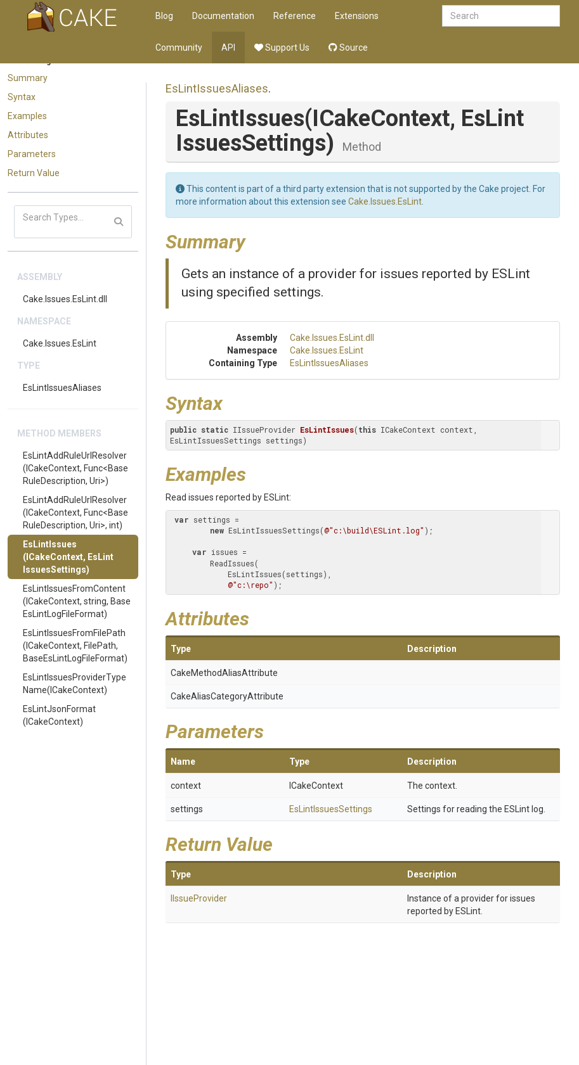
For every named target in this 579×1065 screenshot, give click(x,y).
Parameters (32, 154)
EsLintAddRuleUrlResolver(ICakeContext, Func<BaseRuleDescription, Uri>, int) (75, 512)
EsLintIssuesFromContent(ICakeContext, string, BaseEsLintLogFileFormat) (77, 601)
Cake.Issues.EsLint (59, 343)
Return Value (34, 173)
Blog (164, 16)
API (228, 47)
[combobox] (501, 16)
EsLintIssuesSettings (330, 809)
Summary (28, 78)
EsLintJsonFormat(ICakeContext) (59, 715)
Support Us (281, 47)
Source (348, 47)
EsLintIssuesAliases (62, 388)
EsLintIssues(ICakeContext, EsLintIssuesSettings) (68, 557)
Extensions (357, 16)
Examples (27, 116)
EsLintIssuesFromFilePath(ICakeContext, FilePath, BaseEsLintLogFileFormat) (75, 645)
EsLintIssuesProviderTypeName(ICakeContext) (74, 683)
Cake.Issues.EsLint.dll (65, 299)
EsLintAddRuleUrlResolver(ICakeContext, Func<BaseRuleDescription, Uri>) (75, 468)
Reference (294, 16)
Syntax (22, 97)
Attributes (28, 135)
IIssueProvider (199, 898)
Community (178, 47)
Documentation (223, 16)
